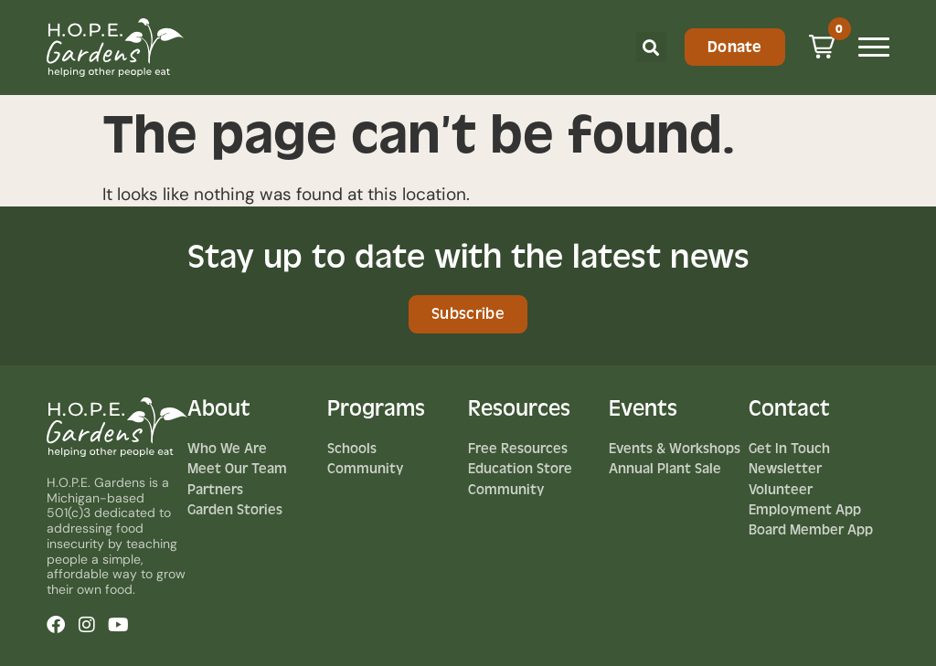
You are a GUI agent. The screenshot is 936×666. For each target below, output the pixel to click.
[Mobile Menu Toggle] (873, 47)
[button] (651, 47)
